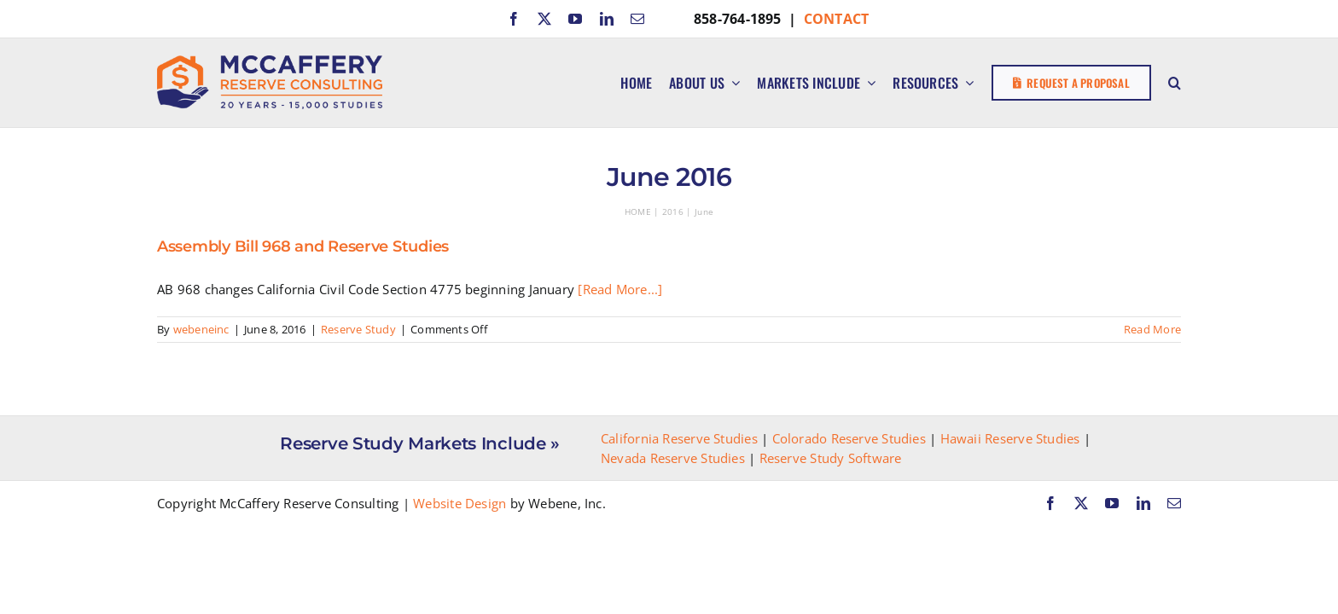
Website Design (459, 503)
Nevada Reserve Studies (673, 457)
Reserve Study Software (830, 457)
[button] (1174, 82)
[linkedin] (607, 19)
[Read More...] (620, 289)
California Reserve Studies (679, 438)
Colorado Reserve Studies (849, 438)
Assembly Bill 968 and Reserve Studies (303, 246)
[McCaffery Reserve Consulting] (269, 61)
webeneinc (201, 329)
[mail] (637, 19)
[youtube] (575, 19)
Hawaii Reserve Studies (1010, 438)
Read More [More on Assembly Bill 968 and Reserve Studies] (1152, 329)
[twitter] (544, 19)
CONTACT (837, 18)
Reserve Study (358, 329)
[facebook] (514, 19)
